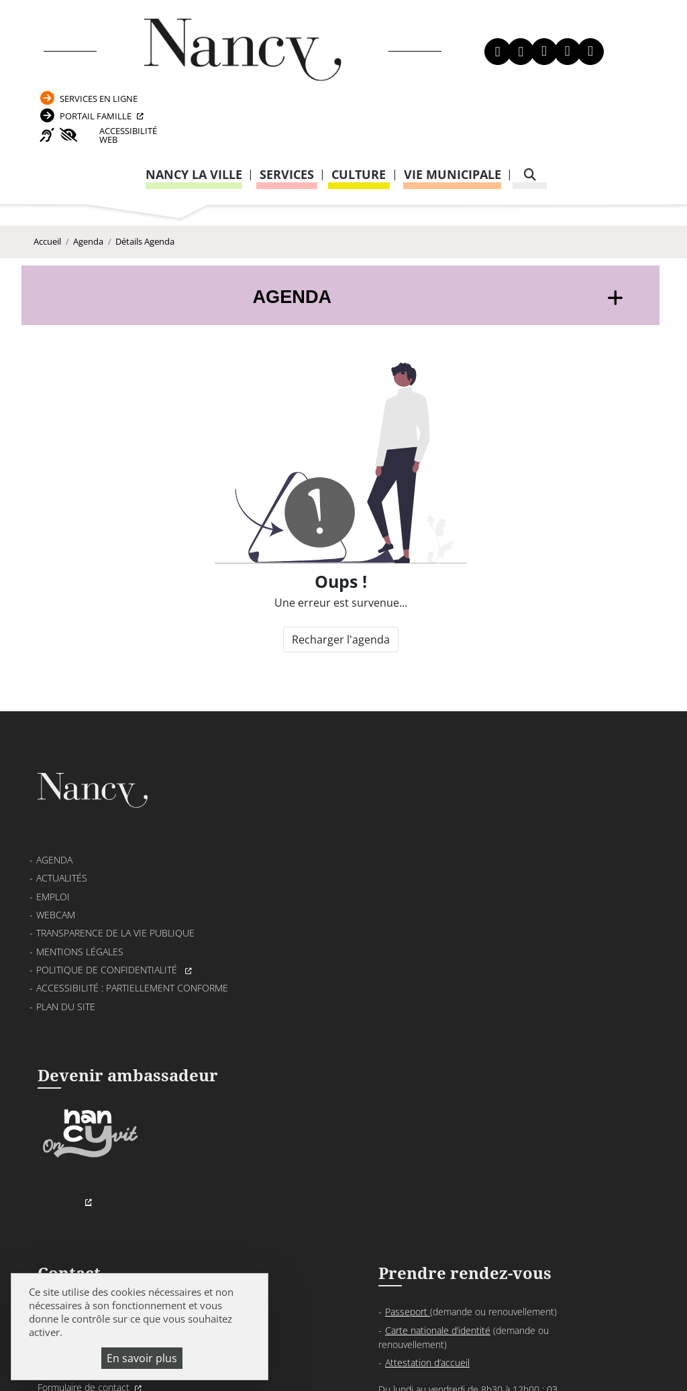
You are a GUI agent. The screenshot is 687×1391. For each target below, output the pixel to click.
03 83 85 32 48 (488, 1022)
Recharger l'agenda (339, 600)
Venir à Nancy (292, 1328)
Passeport (485, 837)
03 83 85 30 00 (331, 874)
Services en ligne (572, 27)
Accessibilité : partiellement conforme (132, 961)
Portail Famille (569, 49)
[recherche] (530, 113)
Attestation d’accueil (505, 888)
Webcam (55, 888)
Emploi (53, 870)
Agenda (88, 196)
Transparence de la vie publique (115, 906)
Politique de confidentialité (108, 943)
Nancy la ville (194, 113)
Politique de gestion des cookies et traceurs (480, 1344)
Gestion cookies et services (343, 1360)
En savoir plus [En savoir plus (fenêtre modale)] (142, 1358)
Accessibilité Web (581, 72)
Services (287, 113)
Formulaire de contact (293, 913)
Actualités (61, 851)
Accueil (47, 196)
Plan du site (65, 980)
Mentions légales (79, 925)
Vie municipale (452, 113)
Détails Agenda (144, 196)
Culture (358, 113)
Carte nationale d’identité (515, 856)
